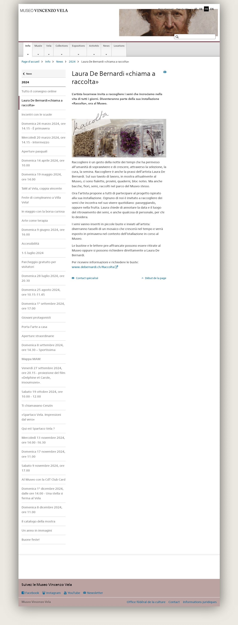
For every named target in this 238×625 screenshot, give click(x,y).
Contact (174, 602)
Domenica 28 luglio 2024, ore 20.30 (43, 278)
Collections (62, 45)
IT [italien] (196, 9)
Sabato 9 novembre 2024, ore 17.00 (43, 468)
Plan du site (182, 9)
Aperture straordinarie (38, 336)
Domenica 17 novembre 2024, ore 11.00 (43, 454)
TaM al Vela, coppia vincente (42, 188)
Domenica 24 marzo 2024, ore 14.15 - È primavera (44, 126)
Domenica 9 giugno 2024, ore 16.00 (43, 232)
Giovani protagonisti (36, 317)
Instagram (53, 593)
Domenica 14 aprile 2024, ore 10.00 (43, 162)
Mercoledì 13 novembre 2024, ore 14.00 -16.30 (43, 440)
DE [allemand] (201, 9)
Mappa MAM (31, 359)
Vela (48, 45)
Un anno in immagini (37, 530)
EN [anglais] (212, 9)
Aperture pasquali (34, 151)
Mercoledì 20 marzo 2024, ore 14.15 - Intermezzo (43, 139)
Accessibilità (30, 243)
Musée (38, 45)
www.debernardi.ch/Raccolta (93, 267)
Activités (94, 45)
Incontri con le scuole (37, 114)
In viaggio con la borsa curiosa (43, 211)
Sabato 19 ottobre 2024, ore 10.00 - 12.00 (42, 394)
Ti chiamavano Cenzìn (37, 405)
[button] (177, 36)
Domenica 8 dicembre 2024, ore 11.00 (42, 509)
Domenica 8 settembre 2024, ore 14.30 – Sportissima (42, 347)
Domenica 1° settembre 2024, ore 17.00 (43, 306)
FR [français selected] (206, 9)
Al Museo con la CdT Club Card (43, 479)
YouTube (74, 593)
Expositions (78, 45)
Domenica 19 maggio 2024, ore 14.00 (42, 176)
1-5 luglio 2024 (33, 253)
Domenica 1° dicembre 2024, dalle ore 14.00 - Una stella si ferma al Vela (42, 493)
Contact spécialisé (86, 278)
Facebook (32, 593)
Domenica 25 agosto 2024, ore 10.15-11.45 (41, 292)
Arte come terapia (35, 220)
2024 (72, 61)
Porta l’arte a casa (34, 327)
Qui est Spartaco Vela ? (38, 428)
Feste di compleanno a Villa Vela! (41, 200)
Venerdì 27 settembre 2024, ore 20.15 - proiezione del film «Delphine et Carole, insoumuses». (43, 375)
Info (28, 47)
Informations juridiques (200, 602)
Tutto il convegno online (39, 91)
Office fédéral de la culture (146, 602)
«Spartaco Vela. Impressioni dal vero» (41, 417)
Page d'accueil (165, 9)
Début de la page (155, 278)
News (106, 45)
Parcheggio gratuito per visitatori (39, 264)
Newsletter (95, 593)
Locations (119, 45)
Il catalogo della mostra (38, 521)
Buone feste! (31, 540)
